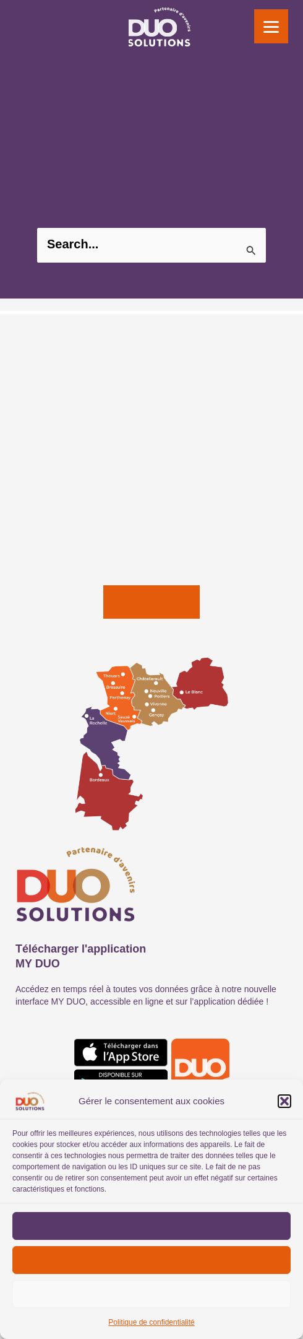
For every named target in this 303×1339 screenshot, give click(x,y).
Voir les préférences (151, 1294)
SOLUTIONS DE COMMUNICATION (90, 533)
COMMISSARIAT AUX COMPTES (87, 466)
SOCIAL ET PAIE (50, 444)
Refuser (151, 1260)
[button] (284, 1101)
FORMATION (42, 555)
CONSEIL (34, 399)
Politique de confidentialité (151, 1322)
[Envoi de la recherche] (251, 250)
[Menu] (271, 26)
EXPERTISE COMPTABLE (69, 421)
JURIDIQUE (39, 488)
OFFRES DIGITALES (57, 511)
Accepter (151, 1225)
